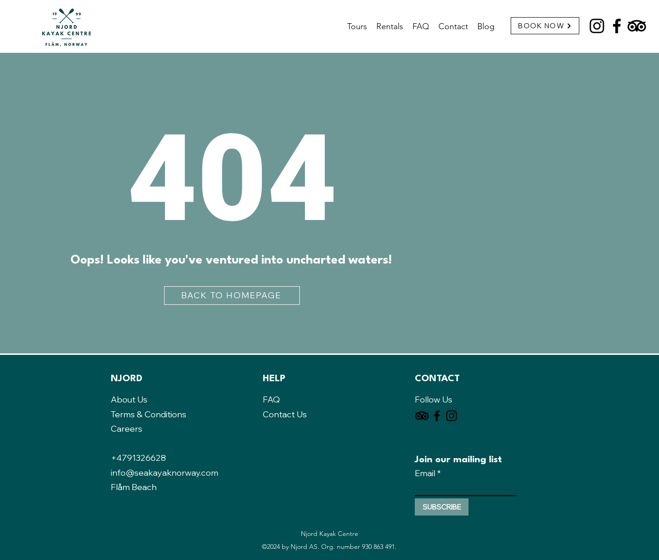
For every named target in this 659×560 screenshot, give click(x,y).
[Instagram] (597, 26)
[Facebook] (617, 26)
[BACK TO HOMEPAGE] (232, 295)
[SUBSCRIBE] (442, 507)
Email (425, 473)
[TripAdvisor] (636, 26)
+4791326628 (138, 458)
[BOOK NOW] (545, 25)
